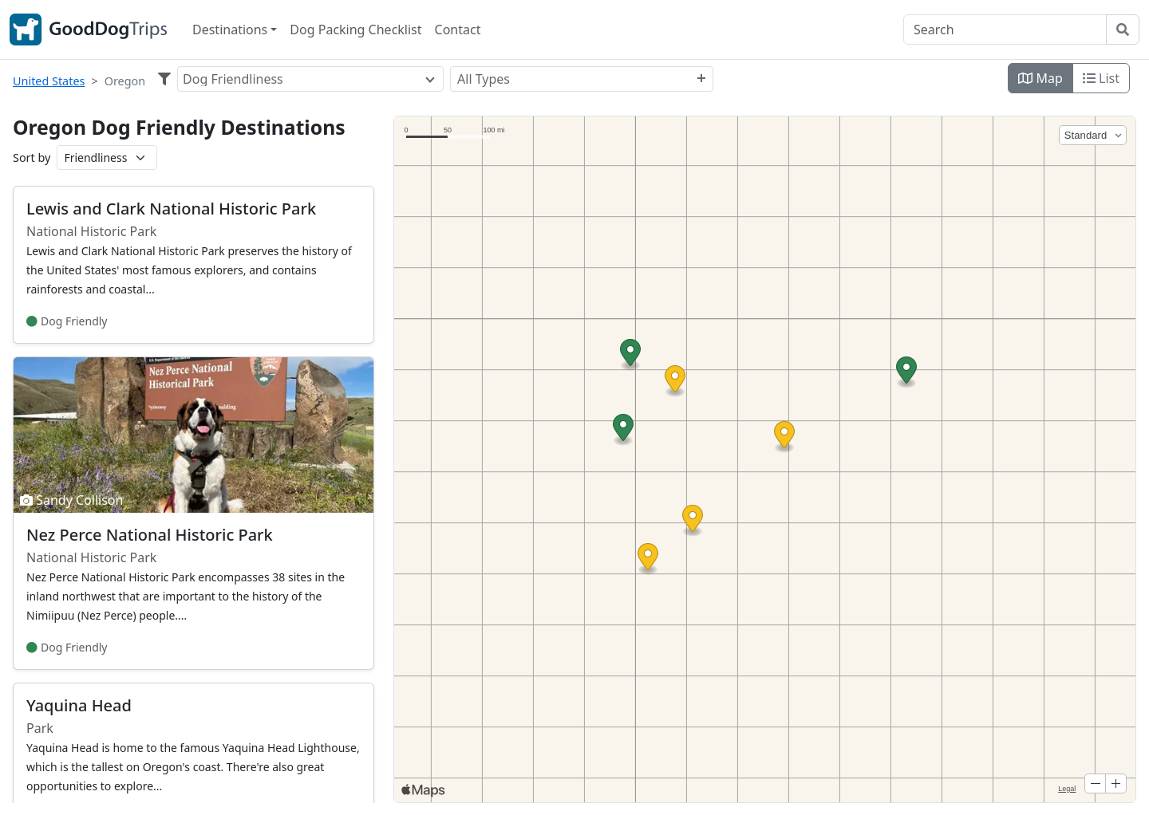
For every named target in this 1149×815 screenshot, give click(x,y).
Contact (458, 29)
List (1101, 78)
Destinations (229, 29)
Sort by (31, 157)
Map (1040, 78)
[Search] (1005, 29)
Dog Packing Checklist (355, 29)
